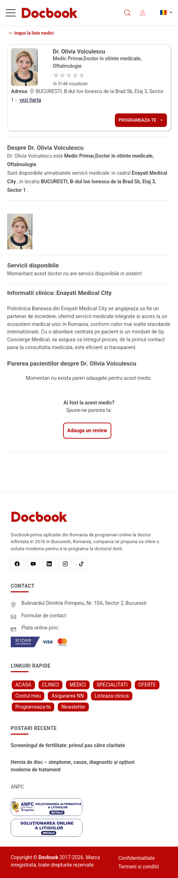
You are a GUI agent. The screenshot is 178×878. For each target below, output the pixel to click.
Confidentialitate (136, 858)
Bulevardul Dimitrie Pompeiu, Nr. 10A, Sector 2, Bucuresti (84, 603)
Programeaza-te (140, 120)
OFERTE (147, 685)
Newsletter (73, 707)
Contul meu (28, 696)
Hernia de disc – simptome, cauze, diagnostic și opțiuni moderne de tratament (72, 765)
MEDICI (78, 685)
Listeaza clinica (112, 696)
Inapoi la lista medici (31, 33)
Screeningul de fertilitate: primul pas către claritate (68, 745)
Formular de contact (43, 615)
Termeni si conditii (138, 866)
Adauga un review (87, 430)
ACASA (23, 685)
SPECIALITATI (112, 685)
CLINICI (50, 685)
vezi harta (30, 100)
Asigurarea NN (67, 696)
